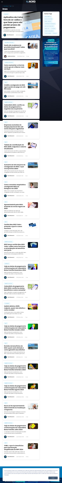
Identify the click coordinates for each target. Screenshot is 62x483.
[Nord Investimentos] (31, 2)
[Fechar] (60, 479)
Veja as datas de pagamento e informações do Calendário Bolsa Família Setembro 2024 (15, 368)
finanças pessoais (9, 62)
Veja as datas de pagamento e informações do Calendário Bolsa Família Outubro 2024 (15, 328)
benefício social (8, 102)
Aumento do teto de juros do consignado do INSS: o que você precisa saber (14, 167)
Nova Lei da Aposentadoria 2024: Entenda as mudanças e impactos (14, 408)
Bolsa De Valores (48, 18)
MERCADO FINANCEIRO (49, 26)
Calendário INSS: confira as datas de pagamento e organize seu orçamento (14, 107)
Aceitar (53, 477)
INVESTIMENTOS (48, 16)
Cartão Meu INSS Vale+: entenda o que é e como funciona (13, 226)
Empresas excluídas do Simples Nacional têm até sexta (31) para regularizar (14, 127)
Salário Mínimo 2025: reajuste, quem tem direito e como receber (14, 308)
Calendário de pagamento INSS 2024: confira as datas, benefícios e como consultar (14, 288)
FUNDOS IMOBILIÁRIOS (49, 31)
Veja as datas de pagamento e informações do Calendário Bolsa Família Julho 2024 (15, 427)
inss (6, 82)
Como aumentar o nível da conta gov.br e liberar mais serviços (14, 67)
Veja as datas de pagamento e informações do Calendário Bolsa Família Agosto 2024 (15, 388)
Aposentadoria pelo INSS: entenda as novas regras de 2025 (14, 206)
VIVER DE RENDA (48, 33)
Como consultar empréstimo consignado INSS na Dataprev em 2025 (15, 186)
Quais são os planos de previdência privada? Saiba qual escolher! (14, 47)
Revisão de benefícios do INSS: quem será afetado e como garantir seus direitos (14, 348)
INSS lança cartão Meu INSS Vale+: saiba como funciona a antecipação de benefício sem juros (14, 247)
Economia (53, 28)
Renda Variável (48, 21)
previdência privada (9, 42)
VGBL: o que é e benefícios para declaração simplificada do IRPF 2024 (13, 447)
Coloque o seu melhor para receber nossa (51, 53)
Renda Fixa (47, 28)
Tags (10, 6)
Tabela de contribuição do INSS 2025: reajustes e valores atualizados (15, 147)
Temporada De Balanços (50, 23)
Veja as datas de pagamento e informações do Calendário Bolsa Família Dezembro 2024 (15, 268)
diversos (6, 14)
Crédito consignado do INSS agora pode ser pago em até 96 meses (14, 87)
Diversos (55, 33)
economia (7, 303)
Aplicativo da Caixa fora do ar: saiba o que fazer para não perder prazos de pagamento (13, 22)
